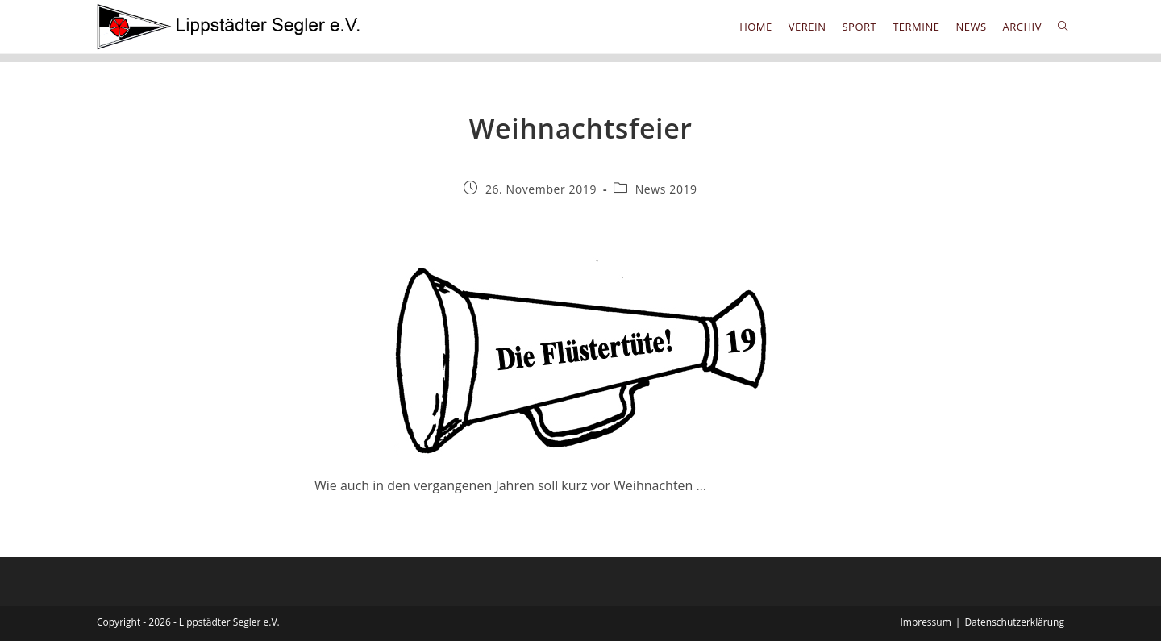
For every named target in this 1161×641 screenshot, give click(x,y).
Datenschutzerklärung (1014, 622)
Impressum (925, 622)
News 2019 (666, 189)
